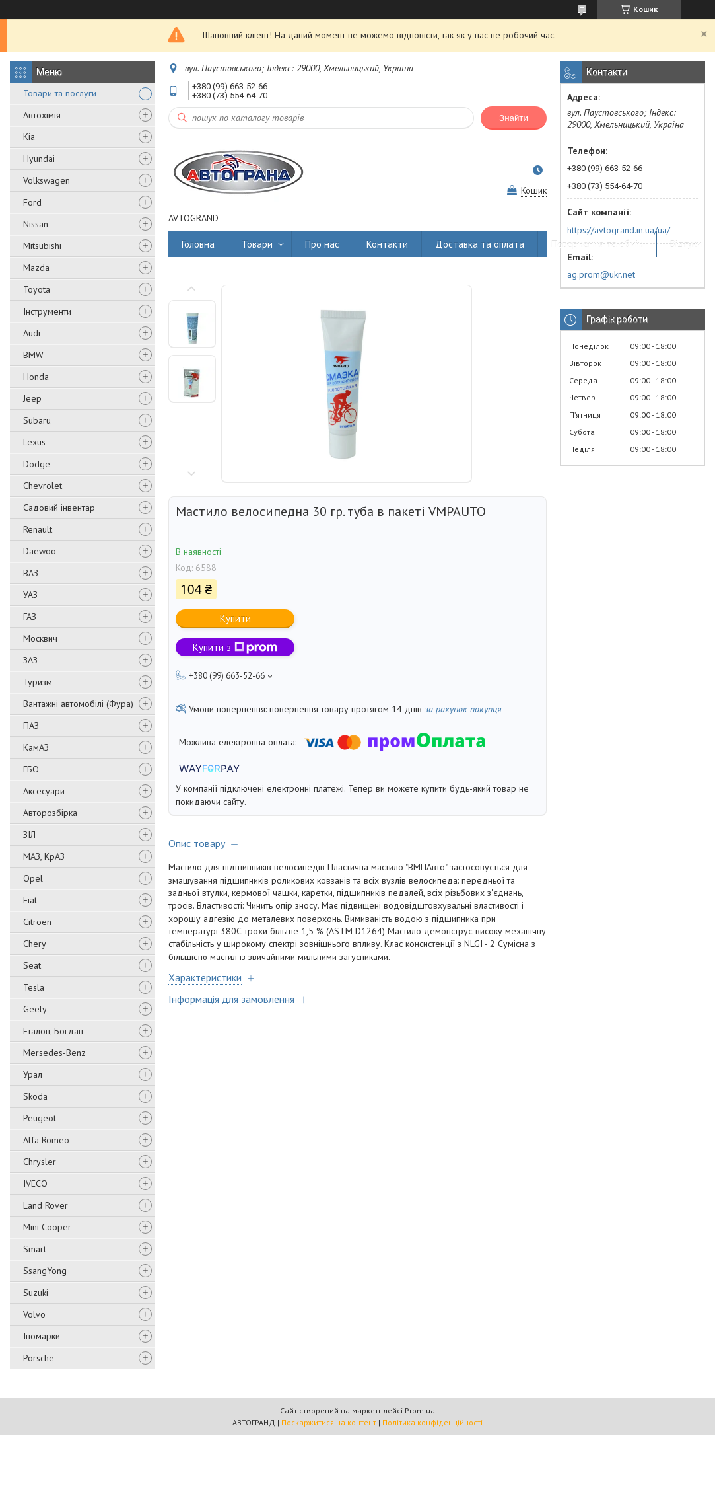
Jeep (32, 398)
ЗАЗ (30, 660)
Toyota (36, 289)
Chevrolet (42, 486)
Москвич (40, 638)
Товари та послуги (59, 93)
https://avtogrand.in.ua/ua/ (618, 230)
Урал (32, 1074)
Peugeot (39, 1118)
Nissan (35, 224)
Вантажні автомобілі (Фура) (78, 704)
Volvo (34, 1314)
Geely (35, 1009)
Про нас (322, 244)
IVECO (35, 1183)
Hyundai (39, 159)
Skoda (35, 1096)
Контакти (387, 244)
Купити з (235, 647)
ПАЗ (31, 726)
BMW (33, 355)
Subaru (37, 420)
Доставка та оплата (479, 244)
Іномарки (41, 1336)
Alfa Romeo (46, 1140)
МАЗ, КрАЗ (44, 856)
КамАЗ (36, 747)
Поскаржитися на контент (328, 1422)
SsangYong (45, 1271)
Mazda (36, 268)
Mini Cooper (47, 1227)
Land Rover (45, 1205)
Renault (37, 529)
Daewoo (39, 551)
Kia (29, 137)
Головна (198, 244)
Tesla (33, 987)
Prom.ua (420, 1410)
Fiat (30, 900)
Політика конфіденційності (432, 1422)
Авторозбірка (50, 813)
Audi (31, 333)
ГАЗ (29, 616)
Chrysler (39, 1162)
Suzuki (35, 1292)
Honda (36, 377)
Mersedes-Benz (54, 1053)
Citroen (37, 922)
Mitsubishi (42, 246)
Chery (34, 944)
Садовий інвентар (59, 507)
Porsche (38, 1358)
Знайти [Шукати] (513, 118)
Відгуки (686, 244)
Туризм (37, 682)
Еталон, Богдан (53, 1031)
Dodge (36, 464)
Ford (32, 202)
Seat (32, 965)
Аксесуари (44, 791)
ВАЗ (30, 573)
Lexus (34, 442)
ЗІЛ (29, 835)
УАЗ (30, 595)
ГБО (31, 769)
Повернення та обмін (597, 244)
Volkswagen (46, 180)
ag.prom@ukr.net (601, 274)
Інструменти (47, 311)
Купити (235, 618)
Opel (33, 878)
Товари (257, 244)
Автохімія (42, 115)
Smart (34, 1249)
